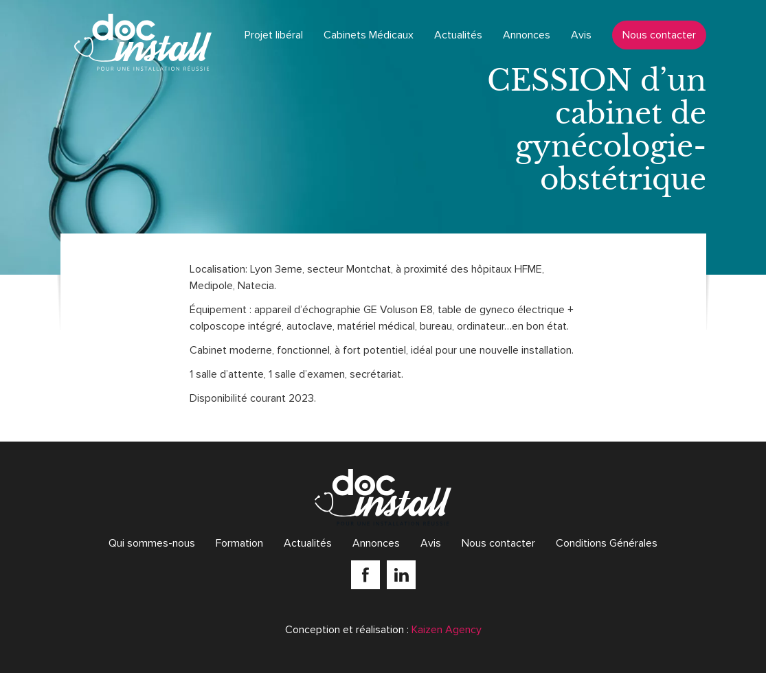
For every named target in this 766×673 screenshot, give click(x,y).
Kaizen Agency (447, 630)
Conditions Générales (606, 543)
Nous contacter (659, 35)
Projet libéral (274, 35)
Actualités (458, 35)
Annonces (526, 35)
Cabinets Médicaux (369, 35)
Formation (239, 543)
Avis (581, 35)
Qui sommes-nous (152, 543)
